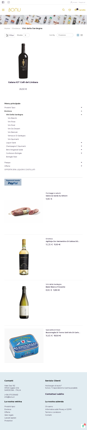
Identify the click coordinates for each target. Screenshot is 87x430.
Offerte (7, 412)
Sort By (52, 35)
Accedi (75, 2)
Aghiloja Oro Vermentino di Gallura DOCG (63, 241)
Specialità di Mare (53, 330)
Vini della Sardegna (53, 284)
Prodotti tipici (9, 407)
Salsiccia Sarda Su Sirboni (56, 196)
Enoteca (16, 28)
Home (7, 28)
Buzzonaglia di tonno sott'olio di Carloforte (63, 332)
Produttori (8, 421)
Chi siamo (49, 407)
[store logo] (14, 10)
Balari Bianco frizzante (55, 287)
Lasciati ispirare (10, 418)
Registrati (82, 2)
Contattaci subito (54, 394)
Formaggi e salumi (53, 193)
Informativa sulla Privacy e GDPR (58, 409)
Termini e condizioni (53, 412)
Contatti (48, 415)
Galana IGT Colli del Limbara (23, 82)
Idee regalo (8, 415)
